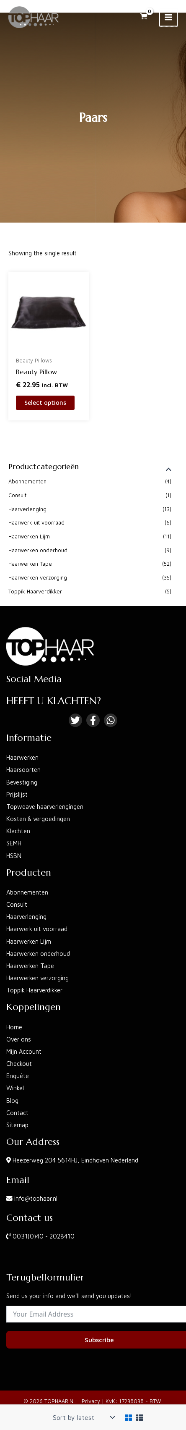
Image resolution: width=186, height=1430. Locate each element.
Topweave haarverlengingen (44, 806)
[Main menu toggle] (168, 17)
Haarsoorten (23, 769)
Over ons (18, 1039)
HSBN (13, 855)
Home (14, 1027)
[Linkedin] (110, 720)
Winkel (15, 1088)
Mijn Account (23, 1051)
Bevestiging (21, 782)
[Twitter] (75, 720)
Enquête (17, 1075)
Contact (17, 1112)
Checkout (19, 1063)
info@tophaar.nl (35, 1198)
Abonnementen (27, 481)
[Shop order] (82, 1417)
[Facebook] (93, 720)
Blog (12, 1100)
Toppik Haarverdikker (35, 591)
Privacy (91, 1401)
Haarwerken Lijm (29, 536)
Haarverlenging (27, 509)
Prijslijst (17, 794)
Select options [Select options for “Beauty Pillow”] (45, 402)
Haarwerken (22, 757)
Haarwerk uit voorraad (36, 523)
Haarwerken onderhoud (37, 550)
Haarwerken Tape (30, 564)
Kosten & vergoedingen (38, 818)
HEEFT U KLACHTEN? (53, 701)
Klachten (18, 830)
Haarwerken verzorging (37, 578)
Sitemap (17, 1124)
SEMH (13, 843)
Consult (17, 495)
